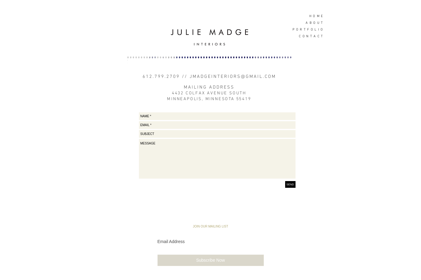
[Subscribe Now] (211, 260)
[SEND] (290, 184)
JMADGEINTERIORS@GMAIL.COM (233, 76)
